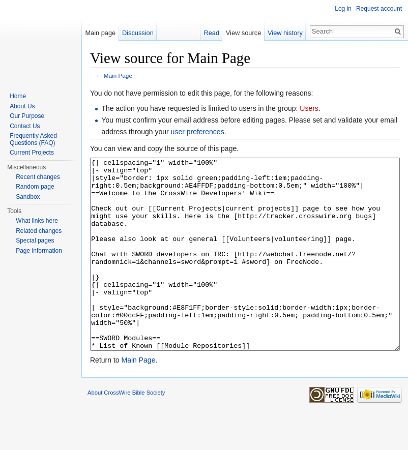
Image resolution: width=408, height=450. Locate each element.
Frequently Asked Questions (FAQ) (33, 139)
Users (309, 108)
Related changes (39, 230)
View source (243, 33)
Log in (343, 8)
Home (18, 96)
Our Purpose (27, 115)
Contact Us (25, 126)
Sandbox (28, 196)
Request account (379, 8)
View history (285, 33)
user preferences (197, 132)
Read (211, 33)
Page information (39, 250)
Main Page (118, 75)
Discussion (138, 33)
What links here (37, 220)
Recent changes (38, 177)
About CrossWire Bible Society (126, 431)
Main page (100, 33)
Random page (35, 186)
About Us (22, 106)
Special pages (35, 240)
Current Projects (32, 152)
